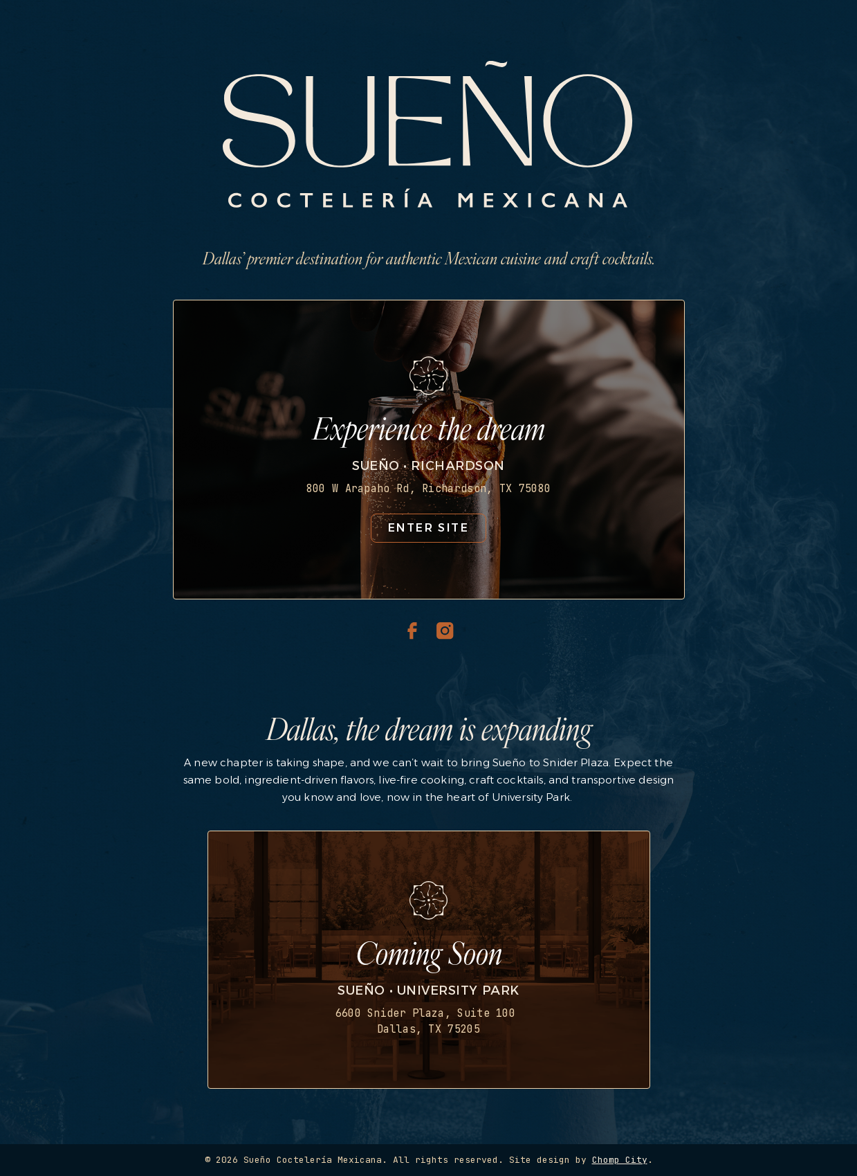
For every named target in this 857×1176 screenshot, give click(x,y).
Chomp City (619, 1160)
